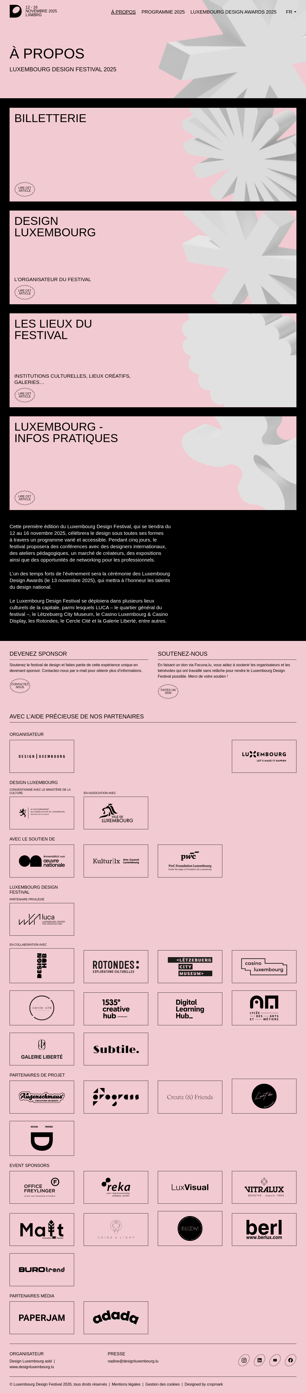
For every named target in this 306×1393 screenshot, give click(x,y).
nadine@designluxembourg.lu (133, 1361)
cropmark (215, 1384)
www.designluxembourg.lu (32, 1367)
